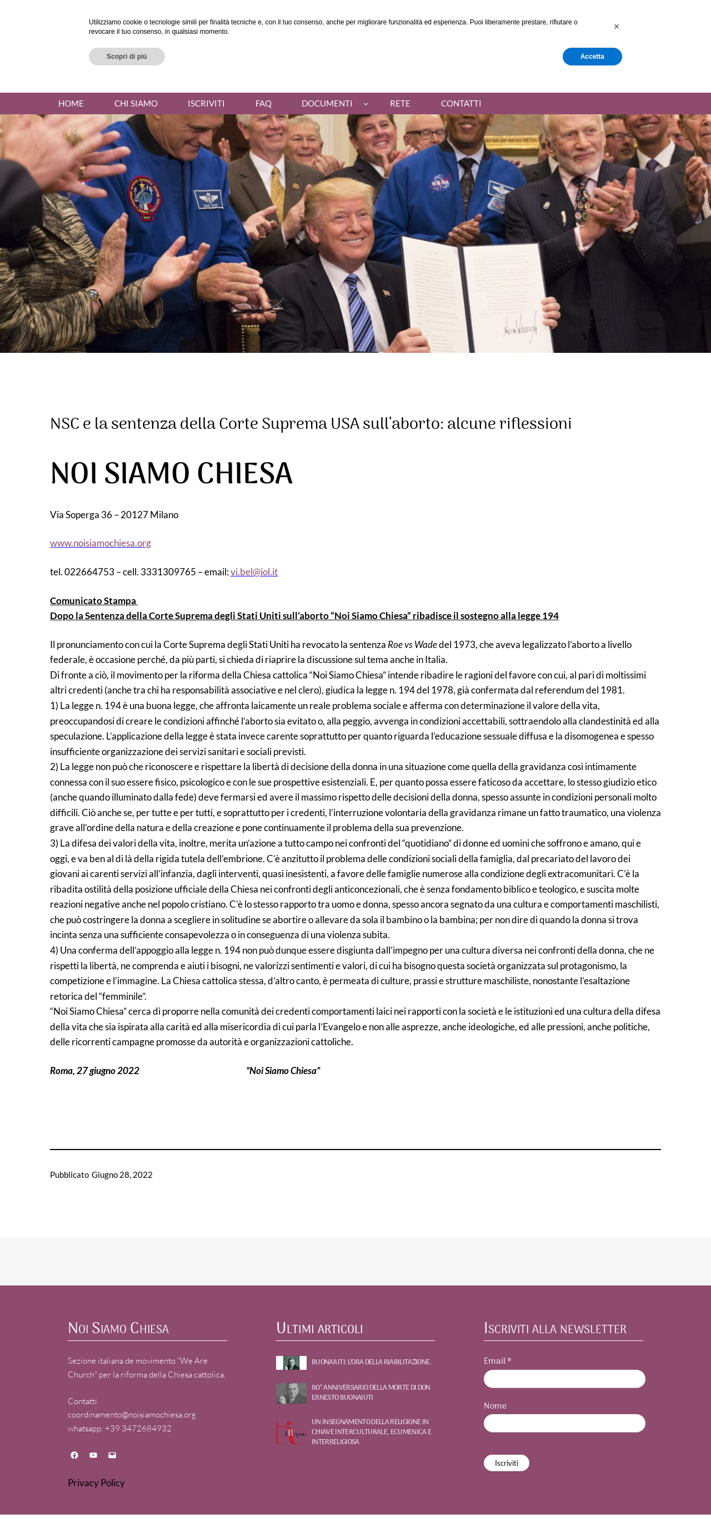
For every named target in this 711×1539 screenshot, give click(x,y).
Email (498, 1362)
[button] (616, 1480)
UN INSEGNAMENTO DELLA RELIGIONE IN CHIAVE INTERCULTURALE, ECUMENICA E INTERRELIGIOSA (371, 1433)
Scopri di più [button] (127, 1509)
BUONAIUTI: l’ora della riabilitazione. (371, 1363)
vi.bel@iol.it (254, 572)
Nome (495, 1407)
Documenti (327, 103)
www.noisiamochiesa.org (100, 543)
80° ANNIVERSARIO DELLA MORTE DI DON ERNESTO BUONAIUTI (371, 1393)
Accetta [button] (592, 1509)
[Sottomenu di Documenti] (365, 103)
